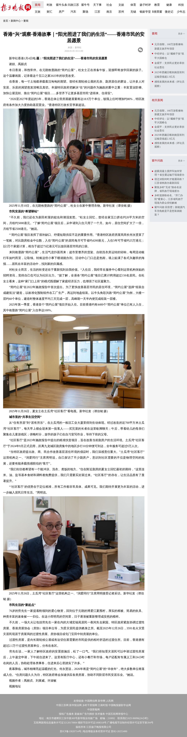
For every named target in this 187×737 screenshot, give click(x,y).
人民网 (109, 700)
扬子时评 (145, 4)
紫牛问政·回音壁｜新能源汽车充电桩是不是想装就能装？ (169, 211)
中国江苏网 (62, 705)
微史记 (169, 11)
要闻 (37, 4)
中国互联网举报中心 (117, 714)
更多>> (181, 34)
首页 (5, 20)
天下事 (97, 4)
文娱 (121, 4)
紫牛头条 (61, 4)
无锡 (133, 11)
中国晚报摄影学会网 (119, 705)
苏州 (121, 11)
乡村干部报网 (89, 705)
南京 (109, 11)
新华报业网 (75, 705)
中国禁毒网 (93, 709)
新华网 (101, 700)
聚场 (85, 11)
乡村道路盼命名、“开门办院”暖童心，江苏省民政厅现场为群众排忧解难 (168, 199)
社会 (109, 4)
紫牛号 (85, 4)
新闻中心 (16, 20)
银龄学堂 (145, 11)
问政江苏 (73, 4)
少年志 (181, 11)
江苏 (97, 11)
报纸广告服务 (66, 714)
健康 (169, 4)
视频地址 (15, 686)
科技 (181, 4)
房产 (61, 11)
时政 (49, 4)
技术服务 (100, 714)
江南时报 (103, 705)
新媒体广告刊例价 (84, 714)
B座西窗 (157, 11)
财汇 (49, 11)
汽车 (73, 11)
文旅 (37, 11)
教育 (157, 4)
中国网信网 (91, 700)
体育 (133, 4)
